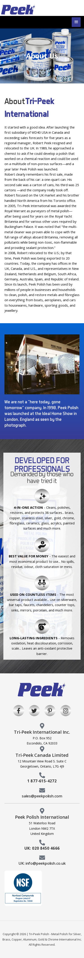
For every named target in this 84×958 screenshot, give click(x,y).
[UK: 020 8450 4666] (42, 842)
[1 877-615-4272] (42, 775)
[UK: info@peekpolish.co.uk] (42, 857)
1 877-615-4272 (42, 780)
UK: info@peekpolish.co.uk (42, 863)
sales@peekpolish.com (42, 796)
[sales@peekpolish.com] (42, 790)
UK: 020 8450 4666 (42, 848)
